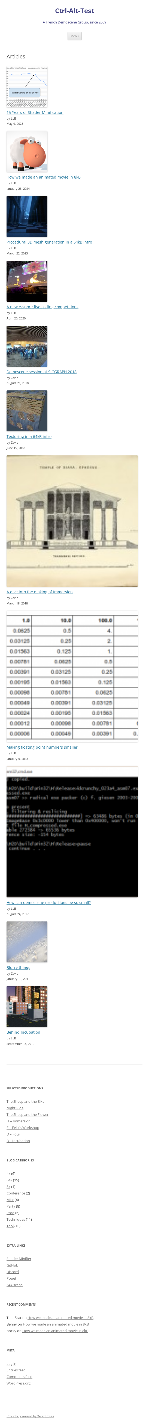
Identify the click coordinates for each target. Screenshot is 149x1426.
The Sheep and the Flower (27, 1114)
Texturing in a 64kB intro (29, 436)
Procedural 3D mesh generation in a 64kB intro (49, 242)
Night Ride (15, 1107)
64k (9, 1180)
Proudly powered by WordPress (30, 1416)
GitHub (12, 1265)
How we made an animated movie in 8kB (44, 177)
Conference (16, 1193)
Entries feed (16, 1370)
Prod (10, 1212)
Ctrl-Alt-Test (74, 11)
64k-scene (15, 1284)
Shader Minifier (19, 1258)
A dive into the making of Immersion (40, 591)
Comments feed (19, 1376)
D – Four (13, 1134)
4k (8, 1173)
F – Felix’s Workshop (23, 1127)
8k (8, 1186)
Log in (11, 1363)
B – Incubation (18, 1140)
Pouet (11, 1278)
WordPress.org (19, 1383)
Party (11, 1206)
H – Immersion (19, 1121)
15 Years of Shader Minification (35, 112)
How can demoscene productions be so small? (49, 902)
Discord (13, 1271)
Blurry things (18, 967)
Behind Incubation (23, 1032)
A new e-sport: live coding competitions (42, 306)
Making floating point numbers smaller (42, 747)
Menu (75, 36)
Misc (10, 1199)
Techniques (16, 1219)
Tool (10, 1225)
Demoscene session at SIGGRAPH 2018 (42, 371)
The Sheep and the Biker (26, 1101)
